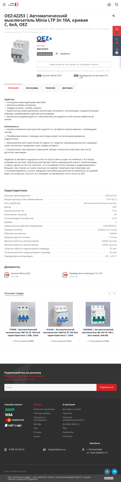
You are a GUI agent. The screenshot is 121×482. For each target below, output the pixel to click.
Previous (109, 293)
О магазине (69, 404)
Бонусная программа (44, 409)
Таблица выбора (45, 54)
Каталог (38, 404)
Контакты (67, 436)
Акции (37, 436)
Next (114, 293)
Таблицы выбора (42, 413)
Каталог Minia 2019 (20, 273)
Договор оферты (71, 424)
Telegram (114, 472)
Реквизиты (68, 432)
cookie (27, 477)
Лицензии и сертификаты (40, 418)
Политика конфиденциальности (73, 418)
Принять (108, 478)
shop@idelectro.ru (57, 449)
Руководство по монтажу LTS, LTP (85, 273)
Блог (36, 428)
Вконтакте (107, 472)
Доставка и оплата (72, 409)
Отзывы (37, 432)
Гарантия (67, 413)
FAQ (65, 428)
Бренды (37, 424)
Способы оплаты (13, 404)
